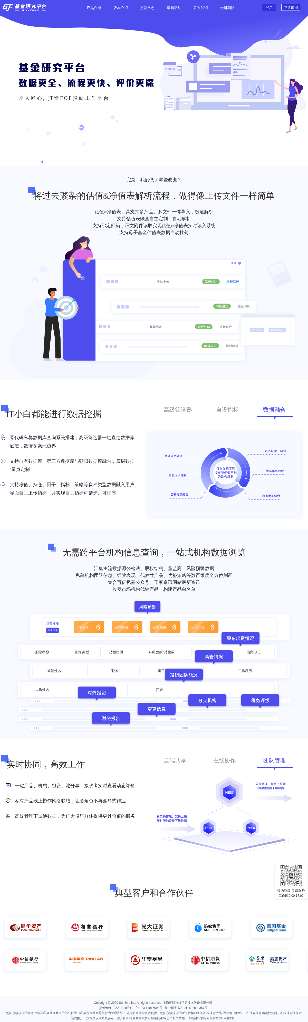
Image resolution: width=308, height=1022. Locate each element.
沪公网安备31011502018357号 (186, 1008)
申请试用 (291, 7)
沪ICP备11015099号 (148, 1008)
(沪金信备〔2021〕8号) (116, 1008)
